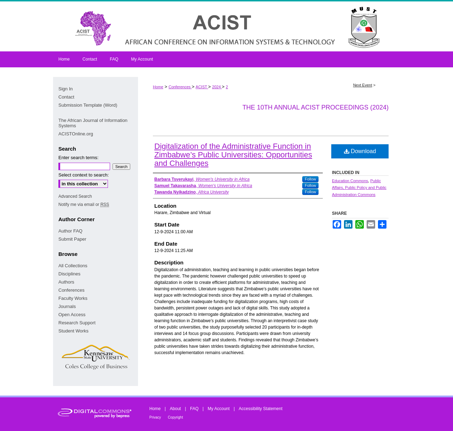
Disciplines (69, 273)
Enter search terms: (78, 157)
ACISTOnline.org (75, 133)
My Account (219, 408)
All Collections (72, 265)
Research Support (77, 322)
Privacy (155, 417)
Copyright (175, 417)
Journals (67, 306)
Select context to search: (83, 175)
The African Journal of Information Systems (92, 123)
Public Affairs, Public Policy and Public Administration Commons (359, 188)
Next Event (362, 85)
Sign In (65, 88)
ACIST (202, 87)
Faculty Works (72, 298)
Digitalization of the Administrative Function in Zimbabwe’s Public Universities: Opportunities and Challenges (233, 155)
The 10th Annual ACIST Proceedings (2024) (315, 107)
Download (360, 151)
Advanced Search (75, 196)
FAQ (194, 408)
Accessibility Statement (260, 408)
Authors (66, 282)
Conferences (179, 87)
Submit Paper (72, 239)
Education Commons (350, 181)
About (175, 408)
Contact (66, 97)
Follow (310, 179)
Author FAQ (70, 231)
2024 (217, 87)
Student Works (73, 331)
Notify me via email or (83, 204)
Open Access (72, 314)
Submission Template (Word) (87, 105)
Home (158, 87)
